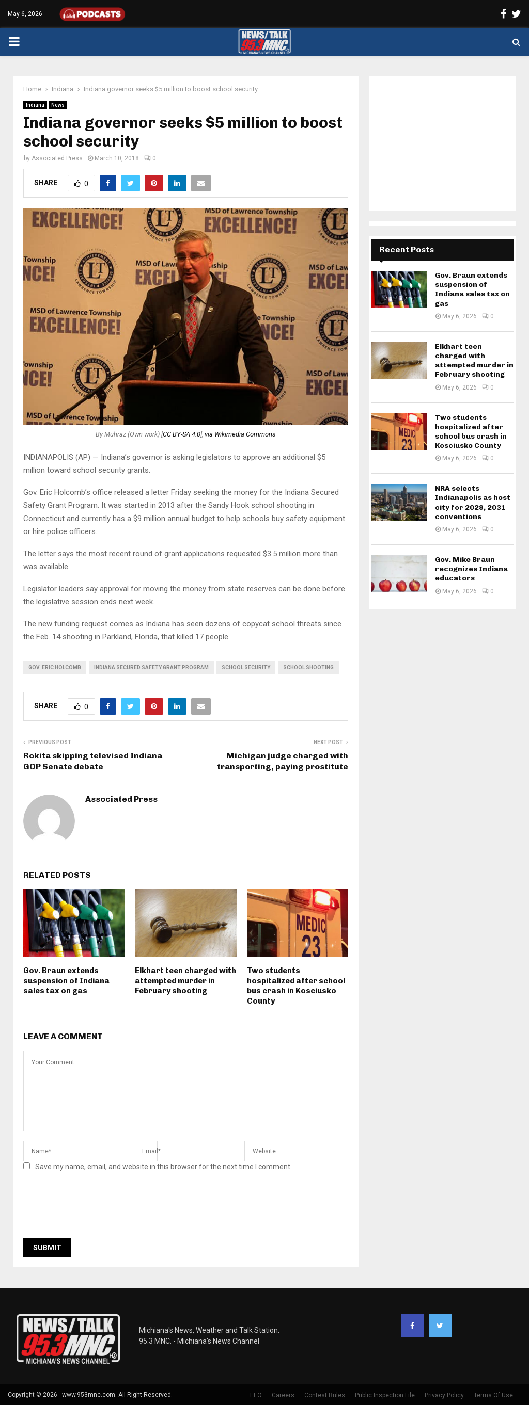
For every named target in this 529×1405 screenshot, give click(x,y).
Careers (283, 1395)
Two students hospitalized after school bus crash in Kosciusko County (296, 986)
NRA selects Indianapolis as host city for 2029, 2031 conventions (472, 502)
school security (246, 667)
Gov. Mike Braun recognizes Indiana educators (471, 569)
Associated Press (57, 158)
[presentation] (101, 1208)
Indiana (35, 105)
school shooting (308, 667)
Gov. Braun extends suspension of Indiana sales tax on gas (66, 980)
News (58, 105)
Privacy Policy (444, 1395)
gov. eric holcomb (54, 667)
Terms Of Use (493, 1395)
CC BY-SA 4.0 (181, 434)
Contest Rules (324, 1395)
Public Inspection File (385, 1395)
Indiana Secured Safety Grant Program (151, 667)
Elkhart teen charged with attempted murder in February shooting (185, 980)
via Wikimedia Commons (240, 434)
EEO (256, 1395)
